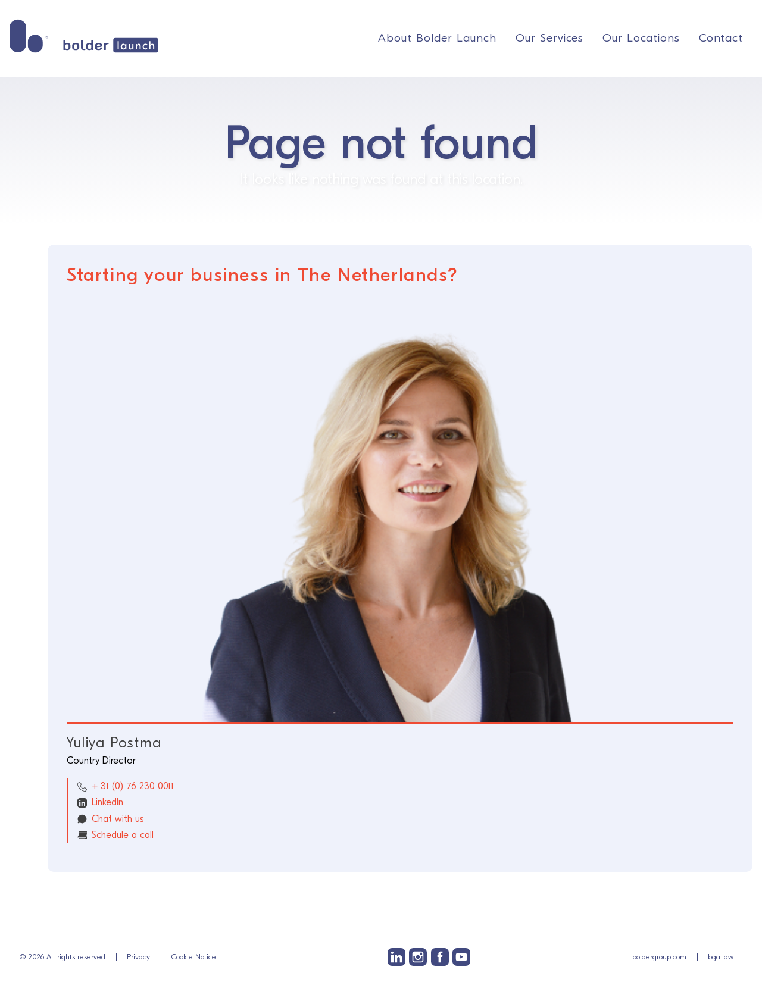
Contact (721, 38)
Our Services (549, 38)
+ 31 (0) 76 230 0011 (133, 786)
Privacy (138, 956)
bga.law (720, 956)
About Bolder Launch (437, 38)
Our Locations (641, 38)
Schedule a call (123, 835)
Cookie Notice (193, 956)
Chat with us (118, 819)
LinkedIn (107, 802)
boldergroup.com (659, 956)
